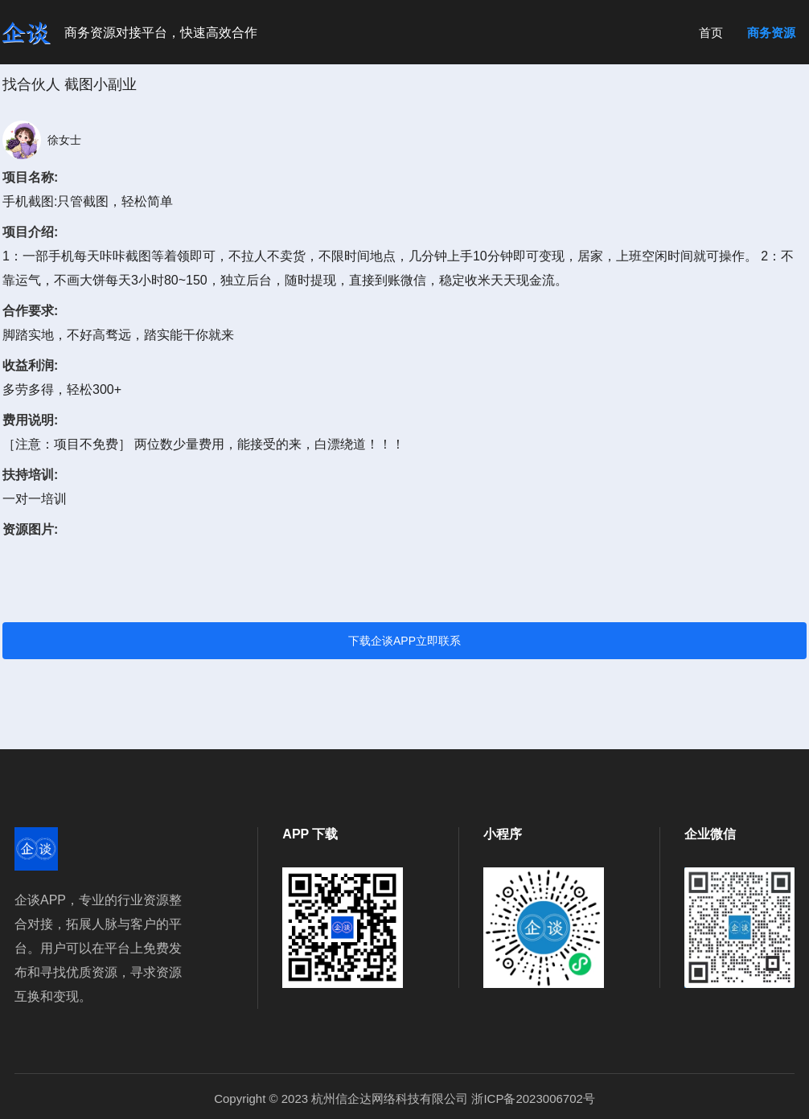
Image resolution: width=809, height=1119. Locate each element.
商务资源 (771, 32)
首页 (711, 32)
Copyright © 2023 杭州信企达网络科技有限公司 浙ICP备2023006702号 (404, 1098)
